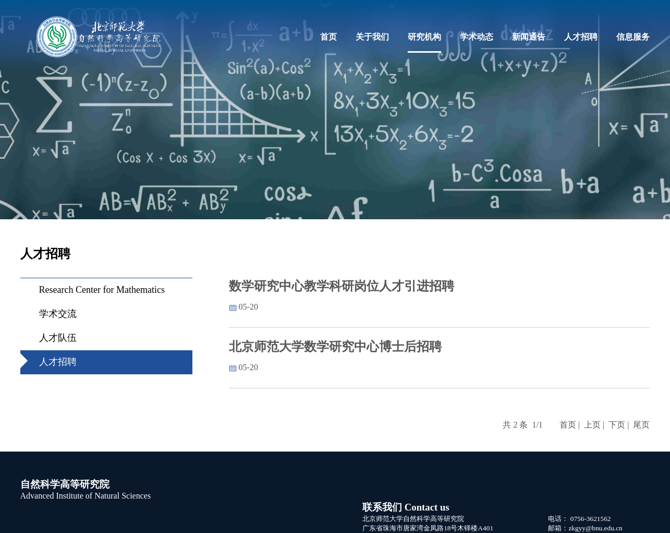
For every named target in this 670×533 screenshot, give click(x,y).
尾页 (641, 424)
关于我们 (372, 36)
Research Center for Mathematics (102, 290)
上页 (592, 424)
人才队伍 (58, 338)
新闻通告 (528, 36)
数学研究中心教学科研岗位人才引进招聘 (341, 286)
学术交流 (58, 314)
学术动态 (476, 36)
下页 (616, 424)
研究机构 (424, 36)
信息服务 (633, 36)
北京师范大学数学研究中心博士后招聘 (335, 346)
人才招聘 (581, 36)
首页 (328, 36)
